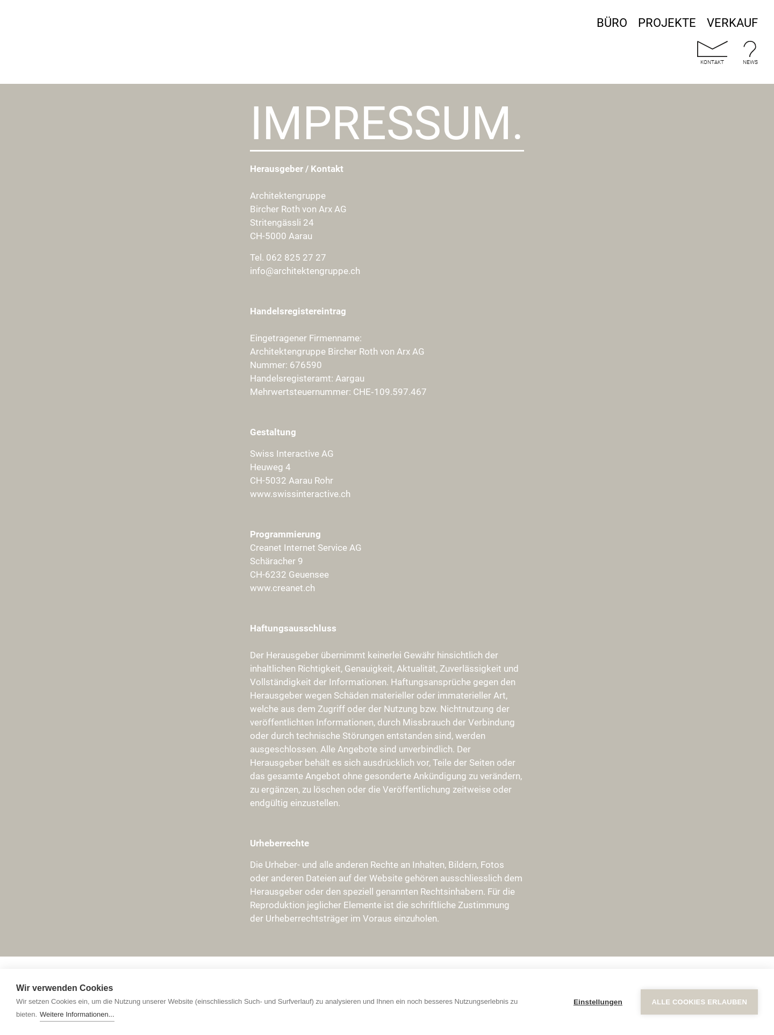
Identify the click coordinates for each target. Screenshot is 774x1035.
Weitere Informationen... (77, 1014)
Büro (612, 23)
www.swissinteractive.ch (300, 493)
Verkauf (732, 23)
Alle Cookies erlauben (699, 1002)
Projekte (667, 23)
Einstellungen (598, 1002)
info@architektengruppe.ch (305, 270)
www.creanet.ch (282, 588)
